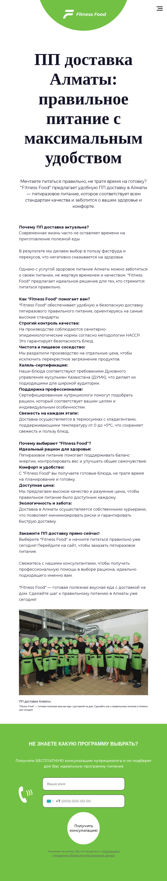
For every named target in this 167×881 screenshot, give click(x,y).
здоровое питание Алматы (83, 269)
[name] (83, 783)
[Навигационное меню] (160, 8)
